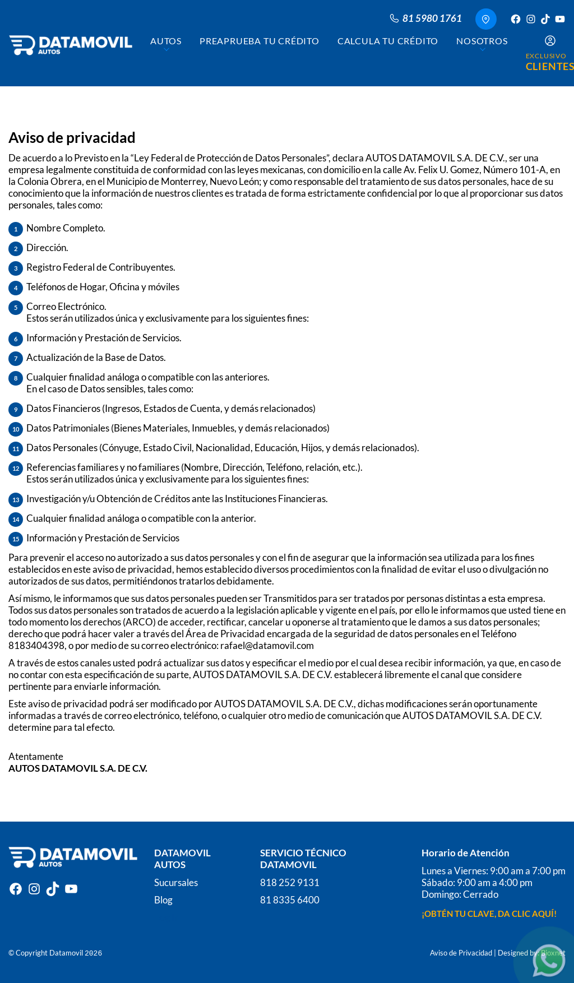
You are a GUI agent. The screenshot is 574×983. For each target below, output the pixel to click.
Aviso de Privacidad (461, 952)
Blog (163, 899)
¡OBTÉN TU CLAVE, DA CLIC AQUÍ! (489, 913)
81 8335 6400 (290, 899)
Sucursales (176, 882)
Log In (167, 916)
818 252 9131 (290, 882)
